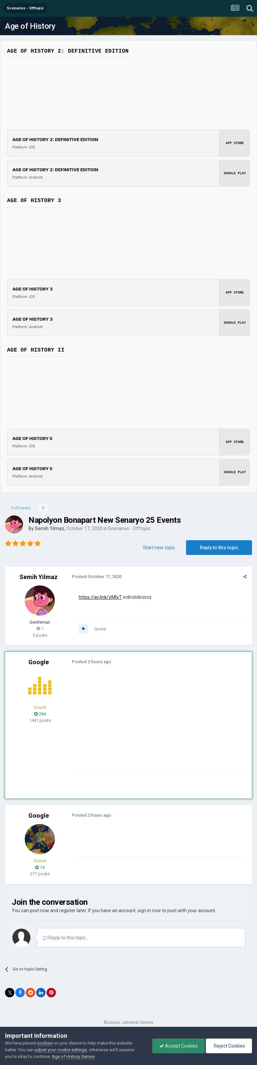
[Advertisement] (157, 725)
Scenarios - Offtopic (129, 528)
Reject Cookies (229, 1046)
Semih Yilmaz (49, 528)
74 (40, 867)
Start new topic (159, 547)
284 (40, 713)
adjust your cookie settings (60, 1049)
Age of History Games (73, 1056)
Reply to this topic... (66, 937)
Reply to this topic (219, 547)
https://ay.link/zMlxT (100, 597)
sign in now (149, 910)
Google (38, 662)
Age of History (30, 26)
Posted (96, 576)
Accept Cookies (178, 1046)
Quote (100, 628)
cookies (45, 1043)
